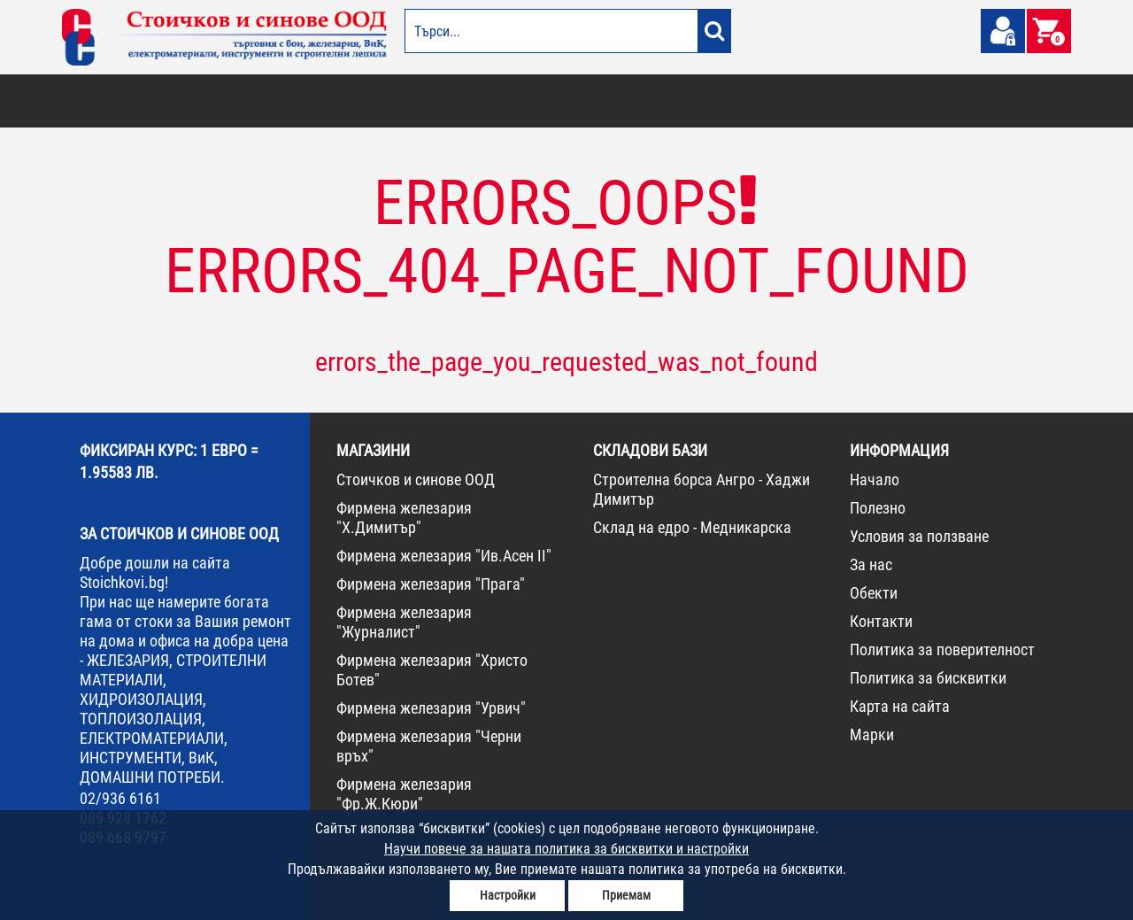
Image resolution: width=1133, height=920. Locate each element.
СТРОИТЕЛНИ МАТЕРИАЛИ (275, 101)
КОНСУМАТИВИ (839, 101)
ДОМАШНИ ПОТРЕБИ (483, 101)
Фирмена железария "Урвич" (431, 708)
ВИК (357, 101)
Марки (872, 734)
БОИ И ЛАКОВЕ (102, 101)
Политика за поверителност (942, 649)
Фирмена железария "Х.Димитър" (404, 518)
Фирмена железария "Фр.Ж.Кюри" (404, 794)
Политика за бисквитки (928, 678)
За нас (871, 564)
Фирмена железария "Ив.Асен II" (443, 555)
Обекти (874, 593)
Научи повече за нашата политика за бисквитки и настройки (566, 848)
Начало (874, 479)
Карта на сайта (900, 706)
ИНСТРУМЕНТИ (757, 101)
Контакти (881, 621)
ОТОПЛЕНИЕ (176, 101)
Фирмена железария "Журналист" (404, 622)
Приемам (626, 895)
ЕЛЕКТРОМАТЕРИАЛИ (592, 101)
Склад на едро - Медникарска (692, 527)
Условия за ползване (919, 536)
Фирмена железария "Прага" (430, 584)
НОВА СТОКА (916, 101)
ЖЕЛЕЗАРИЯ (682, 101)
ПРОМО (976, 101)
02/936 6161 (120, 798)
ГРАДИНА (402, 101)
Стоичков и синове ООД (415, 479)
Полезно (878, 508)
